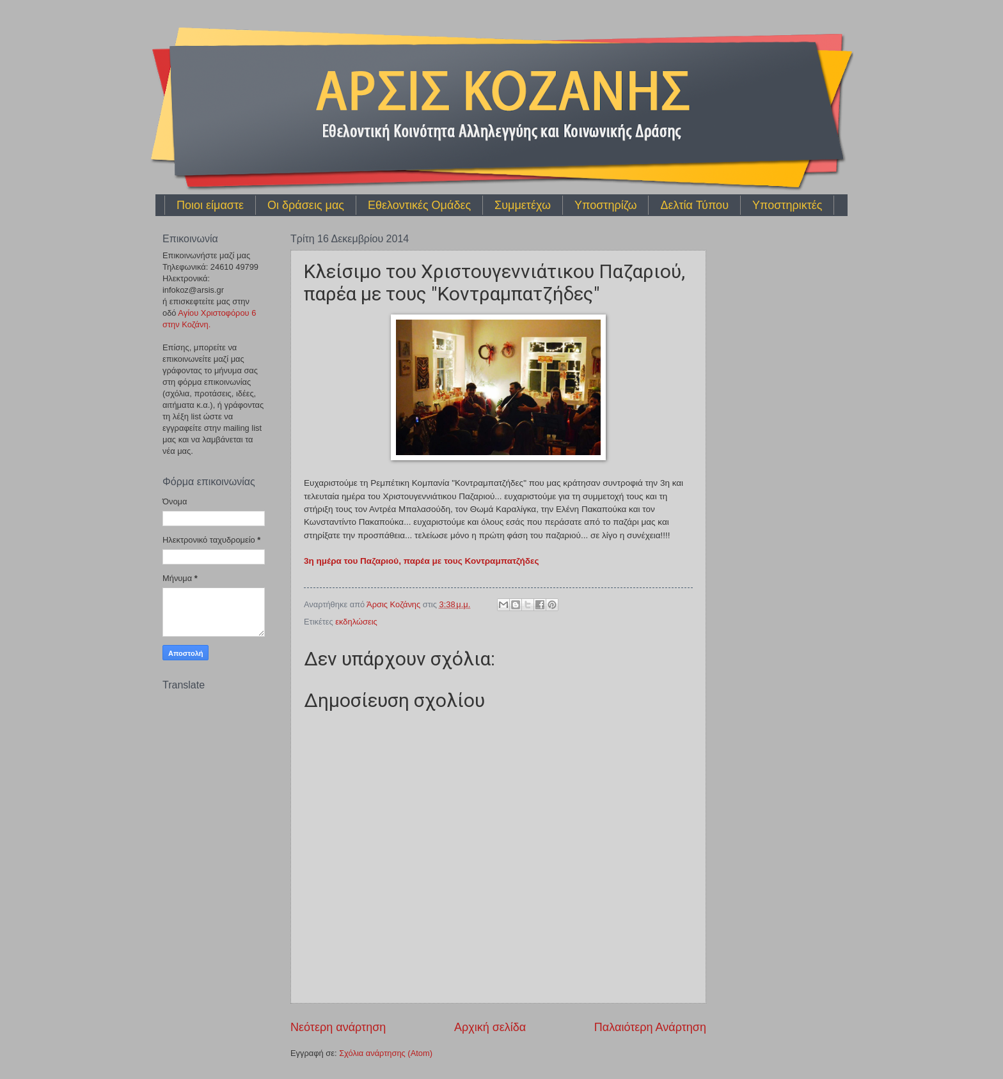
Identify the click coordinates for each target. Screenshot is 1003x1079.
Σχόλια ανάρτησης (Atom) (385, 1053)
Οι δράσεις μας (305, 205)
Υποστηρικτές (787, 205)
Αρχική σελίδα (490, 1027)
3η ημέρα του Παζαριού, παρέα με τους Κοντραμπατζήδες (421, 561)
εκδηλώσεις (356, 621)
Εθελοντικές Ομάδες (419, 205)
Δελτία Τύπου (694, 205)
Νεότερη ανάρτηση (338, 1027)
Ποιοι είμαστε (210, 205)
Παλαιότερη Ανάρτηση (650, 1027)
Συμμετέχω (522, 205)
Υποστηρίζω (605, 205)
